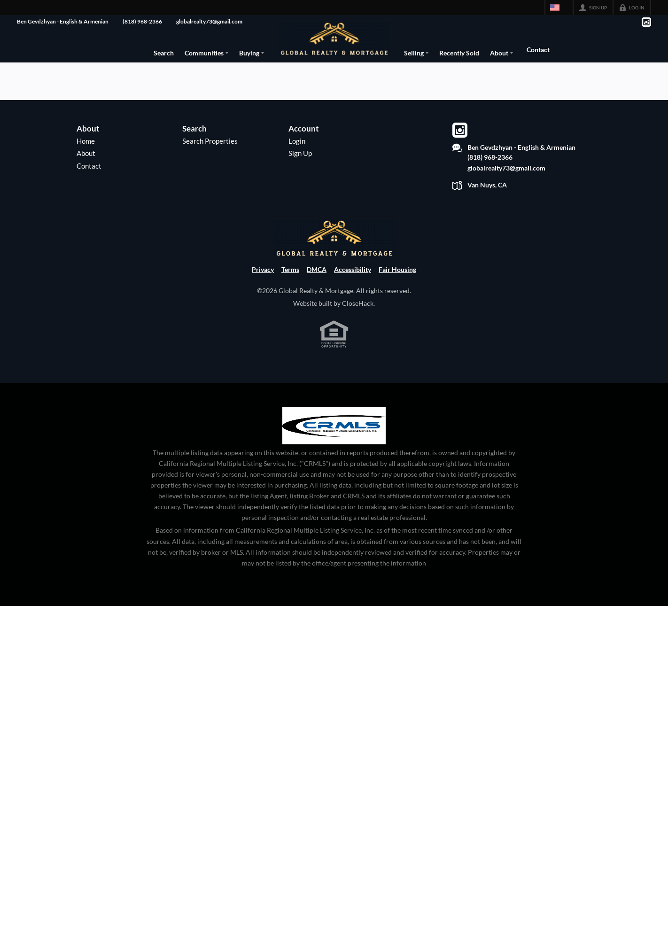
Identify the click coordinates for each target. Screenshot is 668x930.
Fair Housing (397, 293)
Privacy (263, 293)
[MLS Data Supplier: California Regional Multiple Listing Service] (334, 449)
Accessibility (352, 293)
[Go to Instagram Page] (646, 22)
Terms (290, 293)
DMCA (316, 293)
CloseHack (357, 327)
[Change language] (559, 7)
